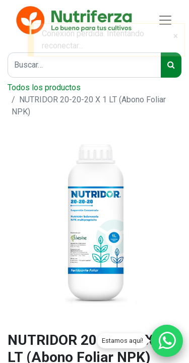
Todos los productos (44, 87)
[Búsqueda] (171, 65)
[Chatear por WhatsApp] (167, 341)
